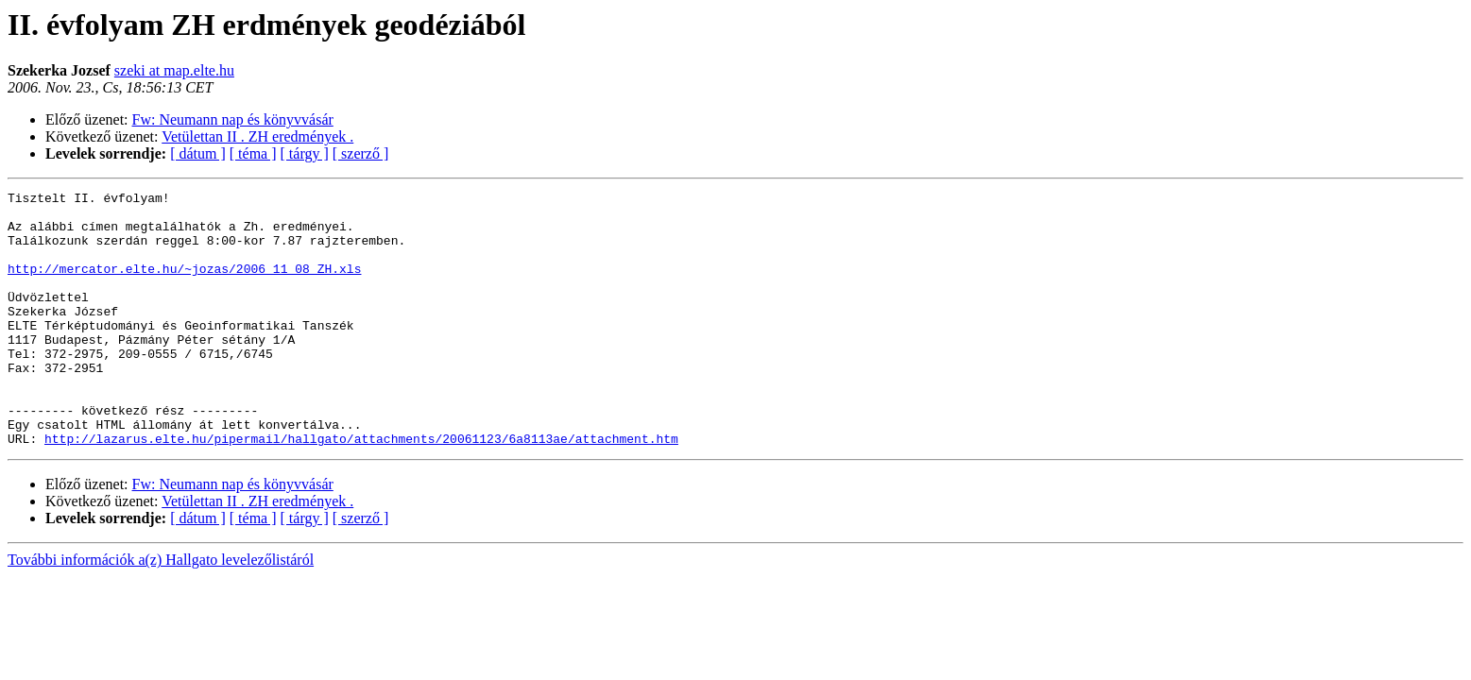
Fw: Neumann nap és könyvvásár (233, 119)
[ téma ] (253, 153)
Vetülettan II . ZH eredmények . (257, 136)
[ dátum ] (198, 153)
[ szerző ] (361, 153)
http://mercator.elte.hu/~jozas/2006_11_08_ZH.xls (184, 285)
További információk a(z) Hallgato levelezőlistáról (161, 611)
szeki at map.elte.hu (174, 70)
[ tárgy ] (305, 153)
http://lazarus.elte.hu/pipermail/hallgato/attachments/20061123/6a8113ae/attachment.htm (361, 489)
